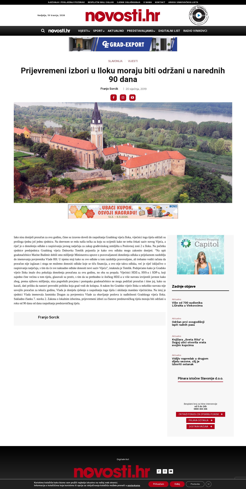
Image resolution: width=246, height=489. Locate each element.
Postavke (195, 484)
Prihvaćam (158, 484)
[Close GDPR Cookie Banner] (208, 484)
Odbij (177, 484)
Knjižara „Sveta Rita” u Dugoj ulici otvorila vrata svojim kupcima (189, 342)
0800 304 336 (200, 409)
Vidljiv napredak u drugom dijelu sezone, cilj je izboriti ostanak (190, 361)
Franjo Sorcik (109, 88)
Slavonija (115, 61)
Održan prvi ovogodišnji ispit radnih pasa (188, 323)
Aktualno (176, 299)
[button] (43, 30)
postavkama (133, 485)
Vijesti (133, 61)
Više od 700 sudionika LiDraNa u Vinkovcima (187, 304)
